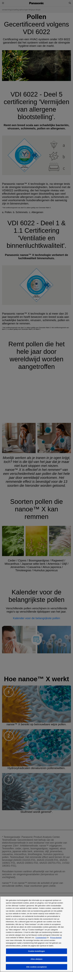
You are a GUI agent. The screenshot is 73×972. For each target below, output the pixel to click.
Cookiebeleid (40, 938)
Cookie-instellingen (36, 951)
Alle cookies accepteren (36, 967)
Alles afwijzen (36, 959)
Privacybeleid (56, 938)
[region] (36, 934)
